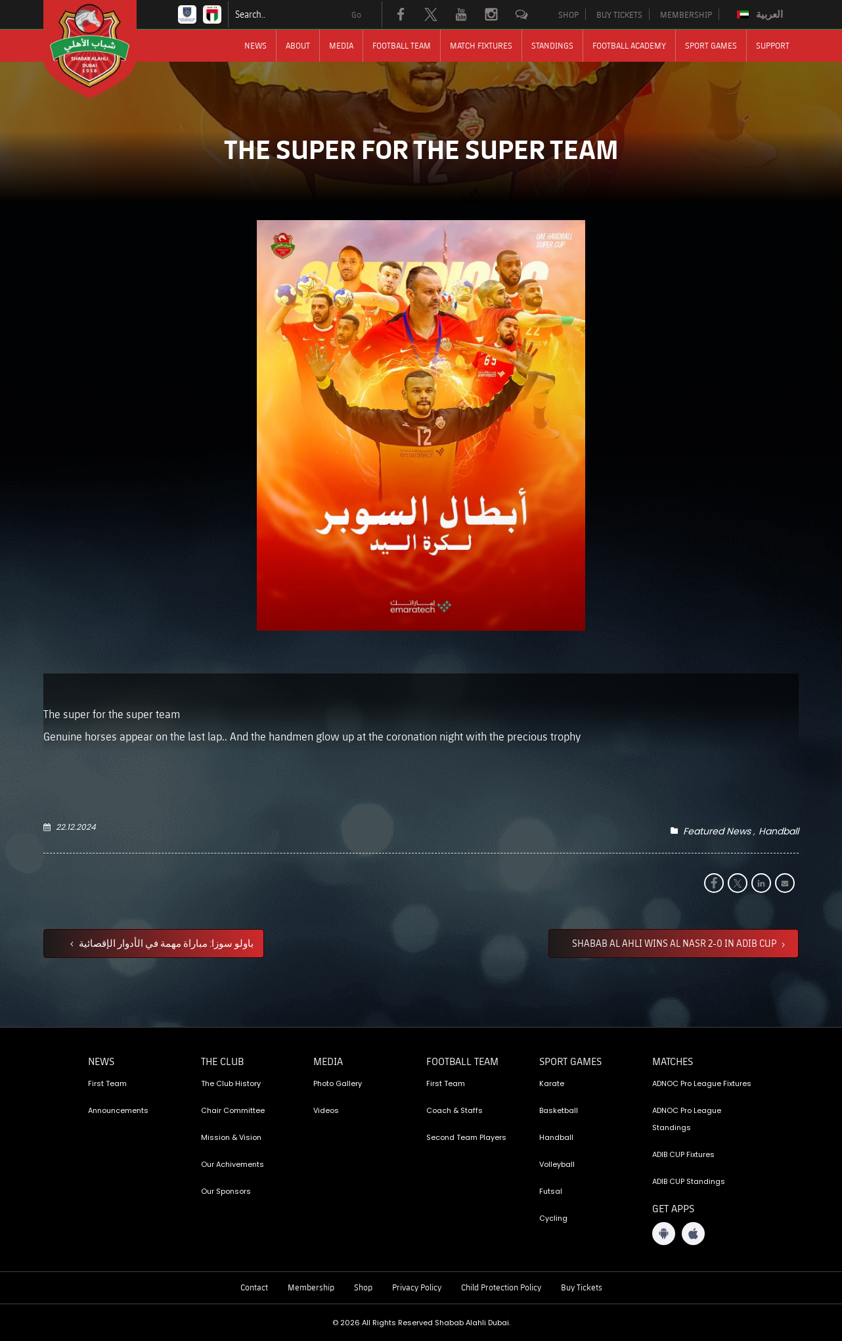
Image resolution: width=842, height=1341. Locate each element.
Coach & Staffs (454, 1110)
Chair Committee (233, 1110)
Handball (779, 831)
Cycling (553, 1218)
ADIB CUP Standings (688, 1181)
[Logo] (101, 49)
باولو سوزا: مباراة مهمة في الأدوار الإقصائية (165, 943)
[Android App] (663, 1233)
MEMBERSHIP (686, 14)
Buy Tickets (581, 1287)
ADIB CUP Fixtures (683, 1154)
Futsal (550, 1191)
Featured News (717, 831)
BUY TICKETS (619, 14)
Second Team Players (466, 1137)
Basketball (558, 1110)
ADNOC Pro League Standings (686, 1119)
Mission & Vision (231, 1137)
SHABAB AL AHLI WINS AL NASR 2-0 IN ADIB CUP (675, 943)
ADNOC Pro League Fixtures (701, 1083)
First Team (107, 1083)
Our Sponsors (226, 1191)
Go (356, 14)
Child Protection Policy (501, 1287)
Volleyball (557, 1164)
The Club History (231, 1083)
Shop (363, 1287)
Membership (311, 1287)
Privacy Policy (416, 1287)
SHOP (568, 14)
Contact (254, 1287)
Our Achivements (232, 1164)
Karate (551, 1083)
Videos (326, 1110)
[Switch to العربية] (761, 14)
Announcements (118, 1110)
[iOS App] (693, 1233)
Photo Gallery (337, 1083)
